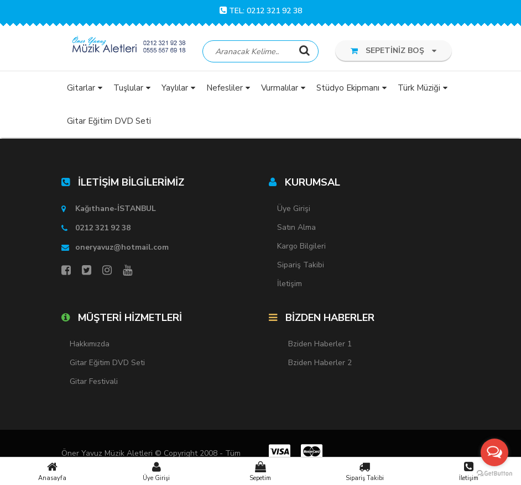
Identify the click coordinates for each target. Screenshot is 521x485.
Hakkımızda (90, 344)
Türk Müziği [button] (419, 87)
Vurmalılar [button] (279, 87)
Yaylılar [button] (174, 87)
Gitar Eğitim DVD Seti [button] (109, 120)
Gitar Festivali (94, 381)
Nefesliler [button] (224, 87)
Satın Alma (296, 227)
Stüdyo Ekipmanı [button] (347, 87)
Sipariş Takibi (364, 471)
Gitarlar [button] (81, 87)
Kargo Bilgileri (301, 246)
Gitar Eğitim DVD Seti (107, 362)
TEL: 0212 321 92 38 (261, 11)
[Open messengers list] (494, 452)
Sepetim (260, 471)
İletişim (469, 471)
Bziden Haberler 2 (320, 362)
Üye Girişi (156, 471)
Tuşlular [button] (128, 87)
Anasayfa (52, 471)
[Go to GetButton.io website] (494, 473)
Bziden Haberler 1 (320, 344)
